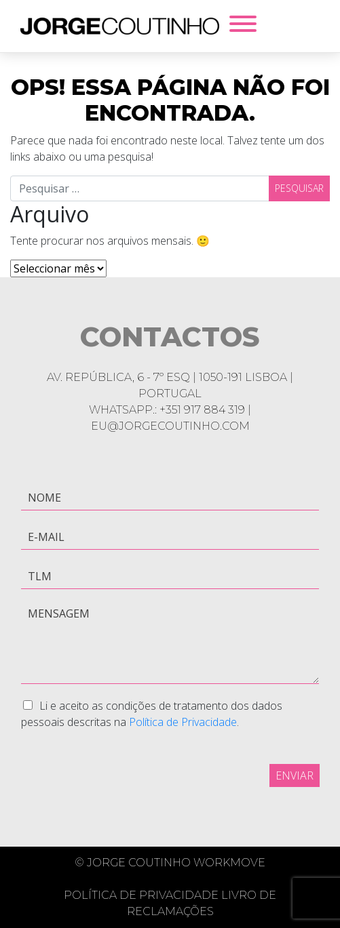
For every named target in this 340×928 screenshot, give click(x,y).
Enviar (295, 775)
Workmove (229, 862)
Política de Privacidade (183, 721)
